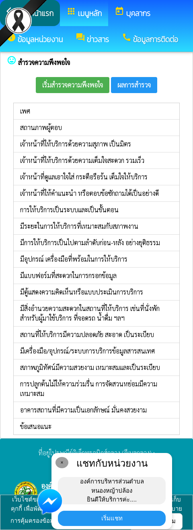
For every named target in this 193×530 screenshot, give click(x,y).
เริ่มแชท (112, 518)
